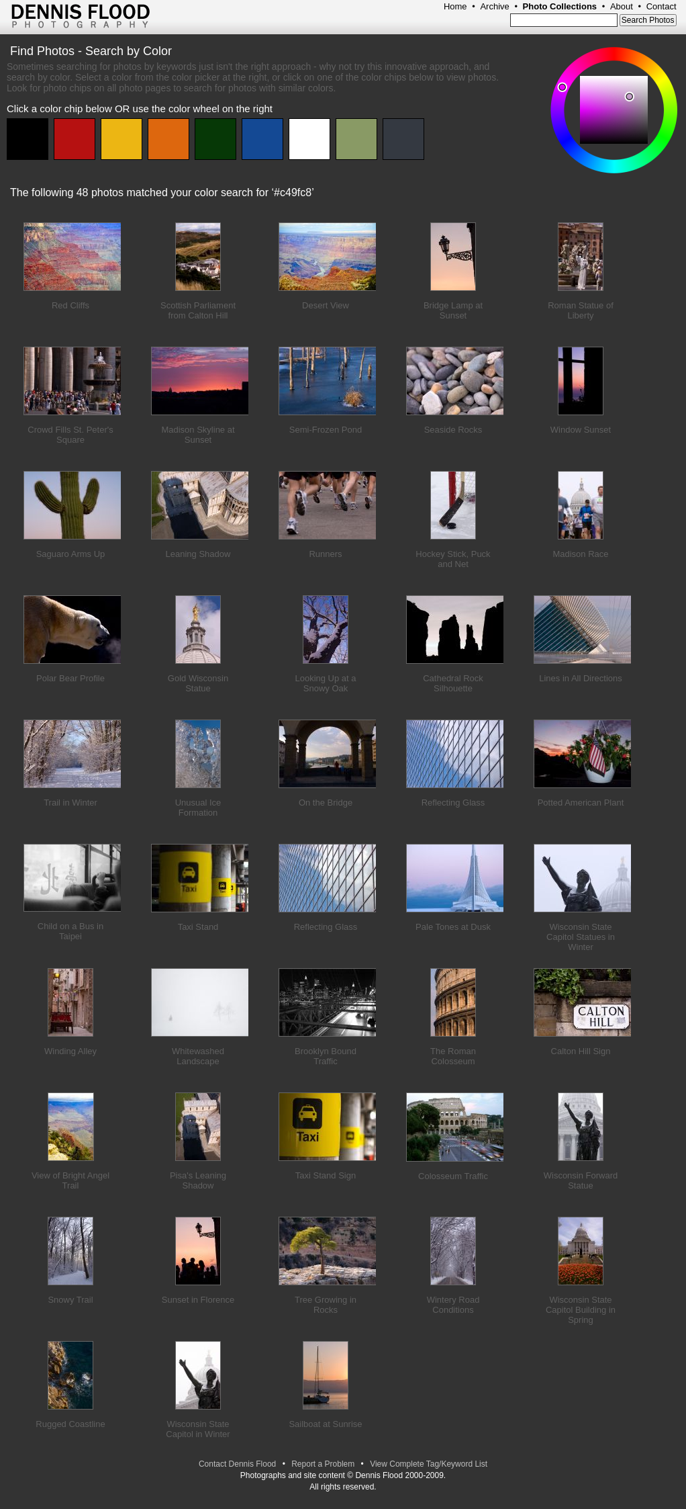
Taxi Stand (198, 927)
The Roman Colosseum (453, 1056)
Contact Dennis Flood (237, 1464)
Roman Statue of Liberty (581, 310)
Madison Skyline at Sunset (197, 435)
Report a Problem (322, 1464)
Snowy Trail (70, 1300)
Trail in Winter (70, 802)
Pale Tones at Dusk (453, 927)
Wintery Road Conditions (453, 1305)
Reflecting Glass (453, 802)
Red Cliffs (70, 305)
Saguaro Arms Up (70, 554)
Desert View (325, 305)
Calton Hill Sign (581, 1051)
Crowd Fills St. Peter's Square (70, 435)
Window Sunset (580, 430)
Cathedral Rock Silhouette (453, 683)
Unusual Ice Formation (198, 807)
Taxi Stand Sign (325, 1175)
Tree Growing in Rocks (325, 1305)
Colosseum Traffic (453, 1176)
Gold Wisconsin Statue (198, 683)
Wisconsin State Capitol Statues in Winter (580, 937)
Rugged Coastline (70, 1424)
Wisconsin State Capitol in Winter (198, 1429)
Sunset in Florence (198, 1300)
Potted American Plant (581, 802)
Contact (661, 6)
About (621, 6)
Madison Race (580, 554)
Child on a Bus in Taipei (70, 931)
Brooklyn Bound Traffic (325, 1056)
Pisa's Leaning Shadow (198, 1180)
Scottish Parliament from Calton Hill (198, 310)
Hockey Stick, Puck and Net (452, 559)
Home (455, 6)
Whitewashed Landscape (198, 1056)
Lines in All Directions (580, 678)
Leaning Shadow (198, 554)
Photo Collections (560, 6)
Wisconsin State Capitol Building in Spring (581, 1310)
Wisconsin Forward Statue (581, 1180)
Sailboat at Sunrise (325, 1424)
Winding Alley (70, 1051)
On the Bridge (325, 802)
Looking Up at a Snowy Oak (325, 683)
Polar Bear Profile (70, 678)
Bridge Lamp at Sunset (453, 310)
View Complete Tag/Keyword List (428, 1464)
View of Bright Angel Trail (70, 1180)
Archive (494, 6)
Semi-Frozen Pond (325, 430)
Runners (325, 554)
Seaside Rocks (453, 430)
